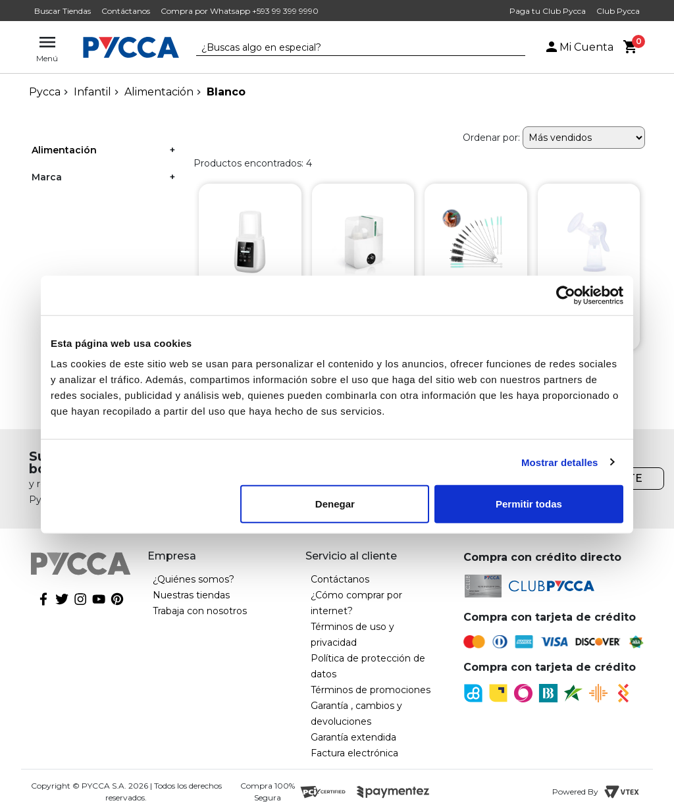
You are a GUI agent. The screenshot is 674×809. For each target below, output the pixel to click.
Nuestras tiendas (191, 595)
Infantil (92, 92)
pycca (45, 92)
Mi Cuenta (578, 47)
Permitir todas (529, 503)
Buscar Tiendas (62, 11)
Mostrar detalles (559, 461)
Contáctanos (125, 11)
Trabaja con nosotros (200, 611)
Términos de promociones (370, 690)
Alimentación (159, 92)
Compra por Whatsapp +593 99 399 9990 (240, 11)
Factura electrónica (354, 753)
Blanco (226, 92)
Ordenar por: (491, 138)
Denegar (335, 503)
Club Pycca (618, 11)
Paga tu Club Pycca (547, 11)
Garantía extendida (353, 737)
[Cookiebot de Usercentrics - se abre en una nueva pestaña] (565, 295)
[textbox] (351, 48)
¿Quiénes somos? (193, 579)
